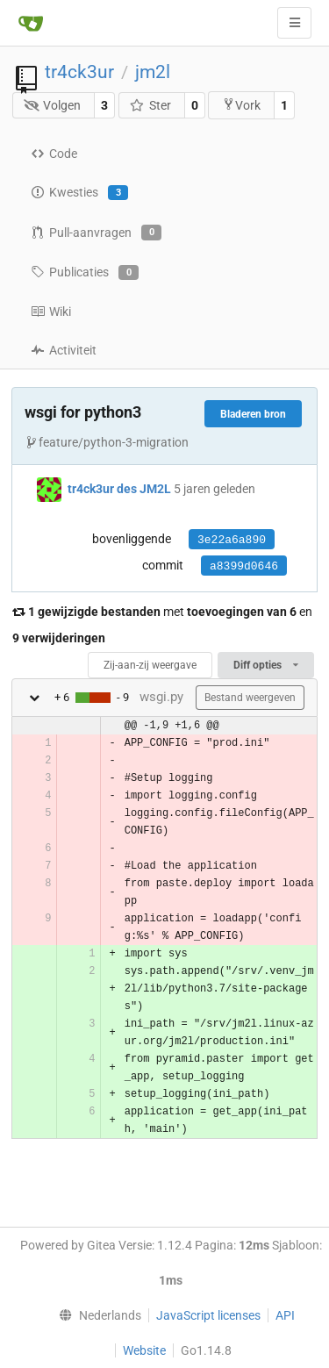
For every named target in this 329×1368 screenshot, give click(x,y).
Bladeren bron (253, 414)
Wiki (51, 311)
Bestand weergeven (250, 697)
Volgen (53, 105)
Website (144, 1350)
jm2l (152, 71)
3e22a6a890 (231, 540)
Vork (241, 104)
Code (54, 154)
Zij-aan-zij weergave (150, 665)
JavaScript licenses (208, 1315)
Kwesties (79, 193)
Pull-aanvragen (96, 232)
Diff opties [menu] (265, 665)
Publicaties (85, 273)
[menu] (95, 1315)
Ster (150, 105)
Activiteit (64, 350)
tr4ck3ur (79, 71)
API (285, 1315)
